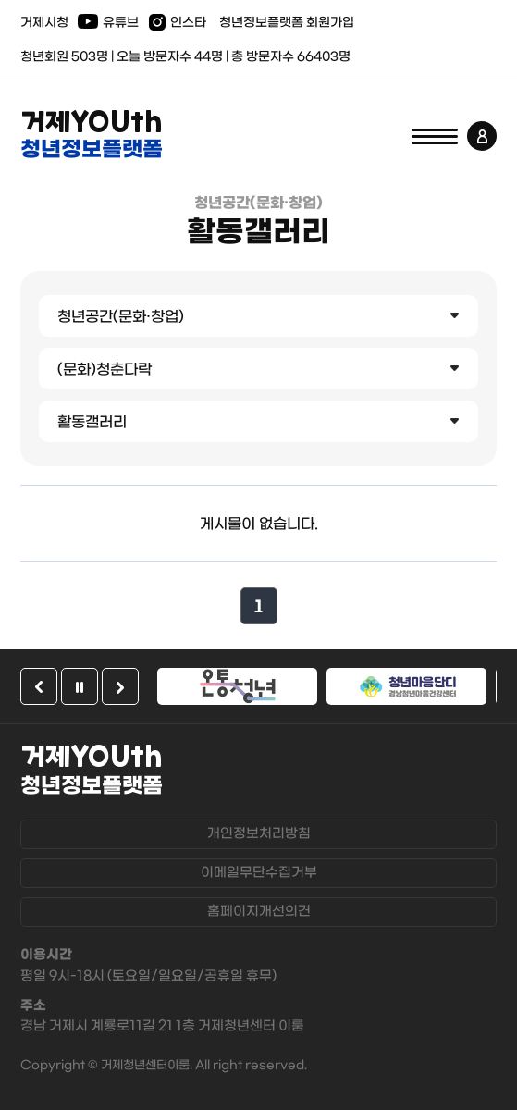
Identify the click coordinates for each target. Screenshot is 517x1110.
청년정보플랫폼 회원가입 (286, 23)
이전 (38, 686)
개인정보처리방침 (259, 834)
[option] (237, 686)
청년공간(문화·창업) (120, 317)
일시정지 (79, 686)
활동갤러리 (92, 422)
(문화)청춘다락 (104, 369)
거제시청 (44, 23)
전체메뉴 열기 (435, 136)
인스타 (188, 23)
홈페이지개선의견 (259, 911)
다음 (120, 686)
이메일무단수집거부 (259, 873)
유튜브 (121, 23)
